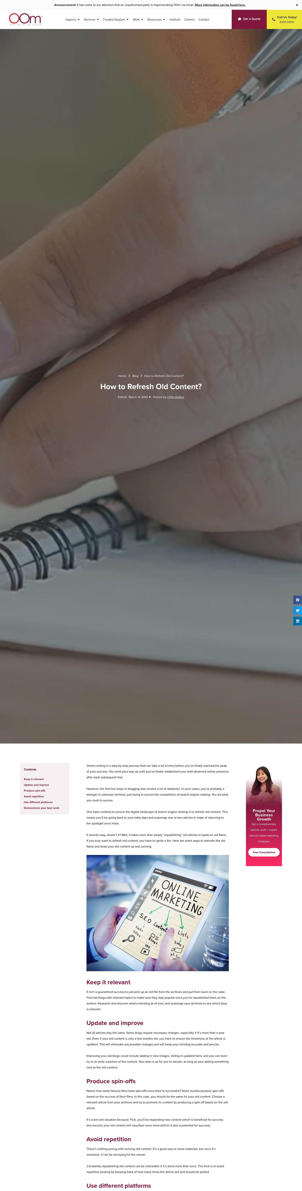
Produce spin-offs (34, 791)
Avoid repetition (34, 796)
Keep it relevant (34, 779)
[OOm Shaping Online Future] (26, 19)
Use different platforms (38, 802)
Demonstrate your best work (41, 808)
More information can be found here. (220, 5)
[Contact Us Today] (284, 19)
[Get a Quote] (249, 19)
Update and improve (36, 785)
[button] (297, 600)
